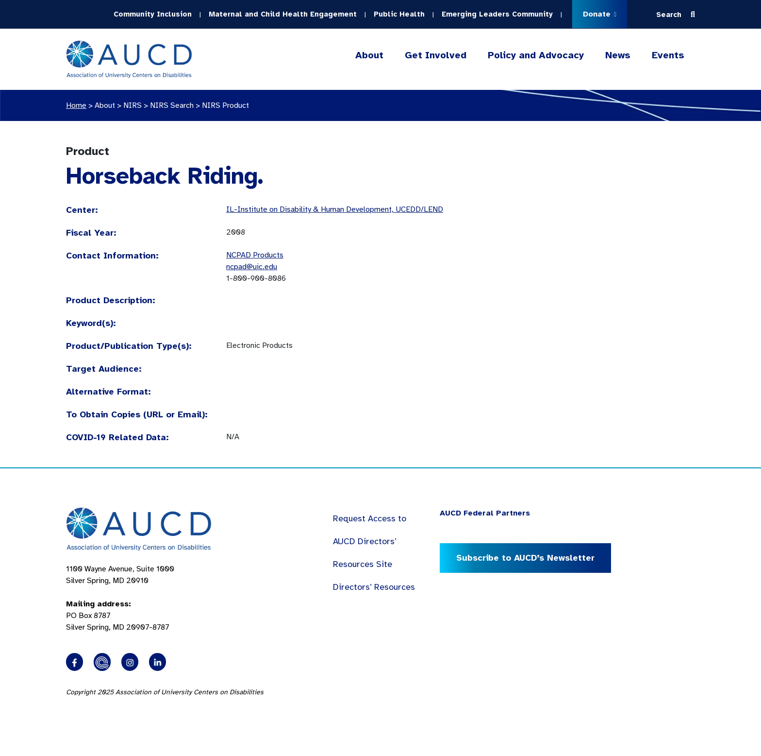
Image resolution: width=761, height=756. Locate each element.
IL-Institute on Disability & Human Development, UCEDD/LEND (334, 209)
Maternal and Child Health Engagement (283, 14)
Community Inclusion (153, 14)
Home (76, 105)
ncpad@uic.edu (251, 267)
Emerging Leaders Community (497, 14)
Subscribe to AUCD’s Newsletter (525, 557)
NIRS (132, 105)
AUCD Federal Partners (485, 513)
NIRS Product (225, 105)
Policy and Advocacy (536, 55)
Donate (599, 14)
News (617, 55)
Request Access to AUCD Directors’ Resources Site (369, 541)
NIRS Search (172, 105)
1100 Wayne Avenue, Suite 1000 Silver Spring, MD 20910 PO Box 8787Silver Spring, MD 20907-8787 (120, 598)
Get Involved (435, 55)
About (369, 55)
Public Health (399, 14)
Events (668, 55)
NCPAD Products (254, 255)
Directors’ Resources (374, 587)
